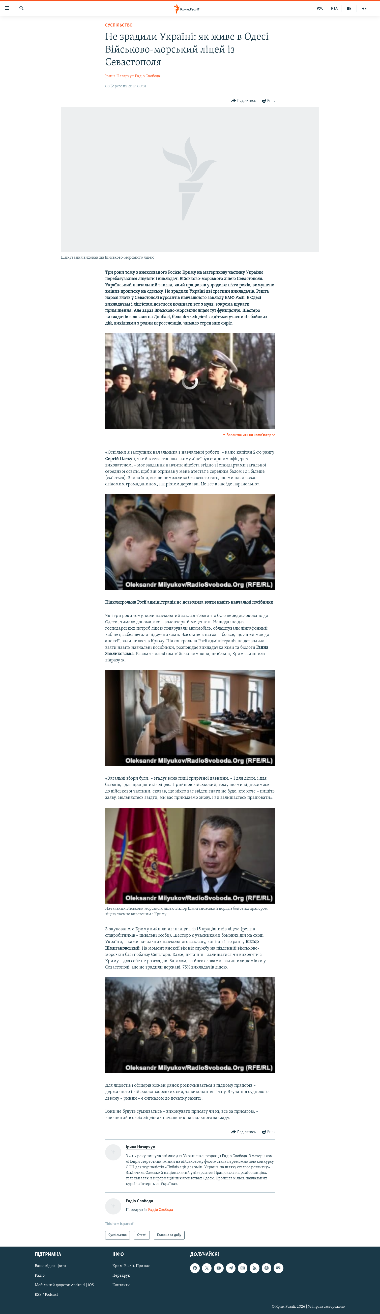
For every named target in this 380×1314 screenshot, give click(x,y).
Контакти (121, 1285)
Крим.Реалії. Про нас (131, 1266)
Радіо (40, 1276)
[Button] (243, 100)
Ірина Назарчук (119, 76)
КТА (334, 9)
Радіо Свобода (147, 76)
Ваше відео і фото (50, 1266)
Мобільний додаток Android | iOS (64, 1285)
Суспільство (119, 25)
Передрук (121, 1276)
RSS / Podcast (46, 1295)
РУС (320, 9)
